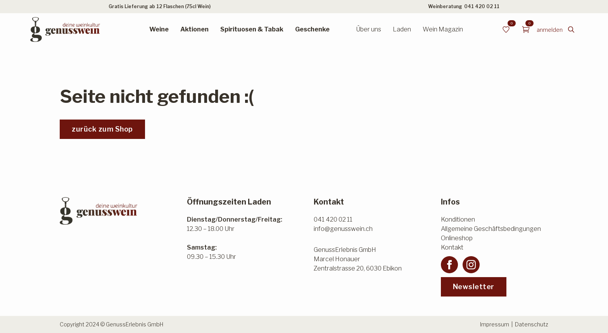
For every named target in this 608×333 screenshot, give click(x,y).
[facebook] (449, 264)
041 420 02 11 (481, 6)
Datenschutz (531, 324)
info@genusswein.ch (343, 228)
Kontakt (452, 247)
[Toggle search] (571, 29)
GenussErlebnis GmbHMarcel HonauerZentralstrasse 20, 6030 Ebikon (358, 259)
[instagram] (471, 264)
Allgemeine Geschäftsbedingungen (491, 228)
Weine (159, 29)
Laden (402, 29)
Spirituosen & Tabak (251, 29)
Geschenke (312, 29)
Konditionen (458, 219)
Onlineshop (457, 238)
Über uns (368, 29)
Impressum (494, 324)
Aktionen (194, 29)
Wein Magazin (443, 29)
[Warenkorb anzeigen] (526, 29)
